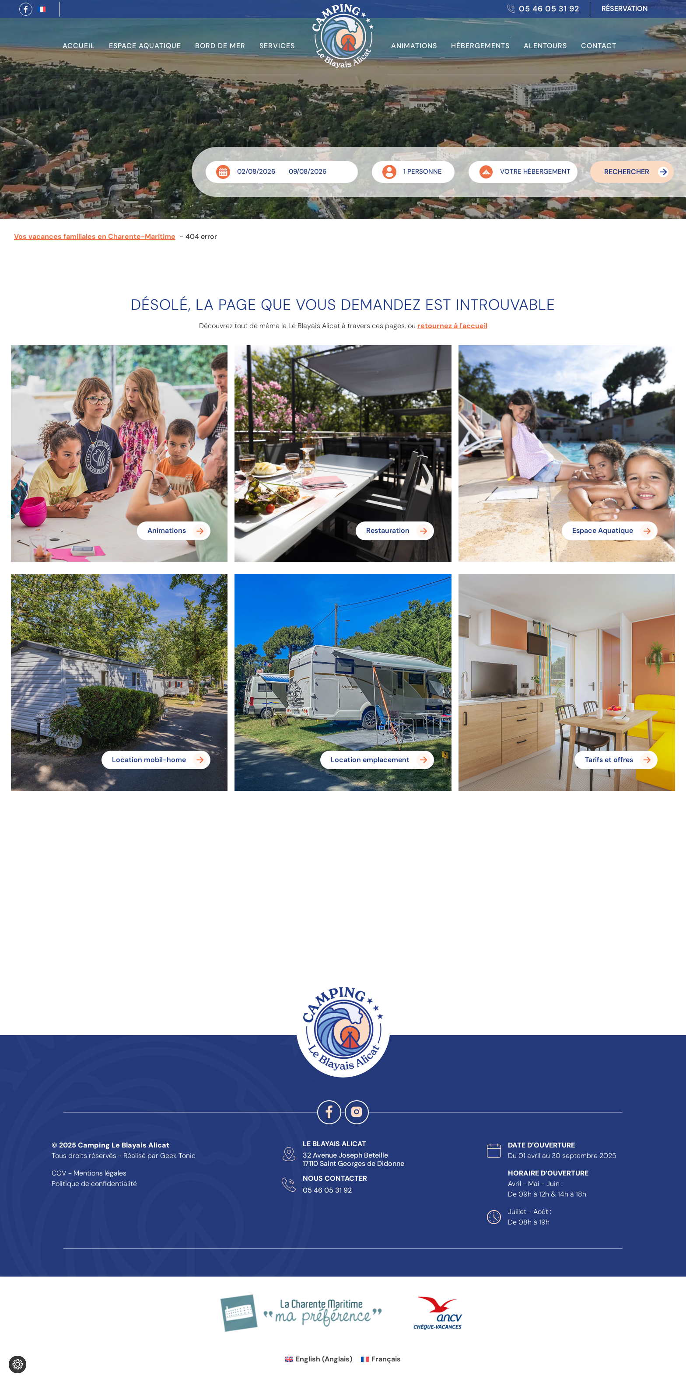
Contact (598, 45)
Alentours (545, 45)
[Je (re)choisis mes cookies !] (17, 1364)
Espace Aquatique (145, 45)
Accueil (79, 45)
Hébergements (480, 45)
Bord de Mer (220, 45)
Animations (414, 45)
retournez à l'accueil (452, 325)
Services (277, 45)
